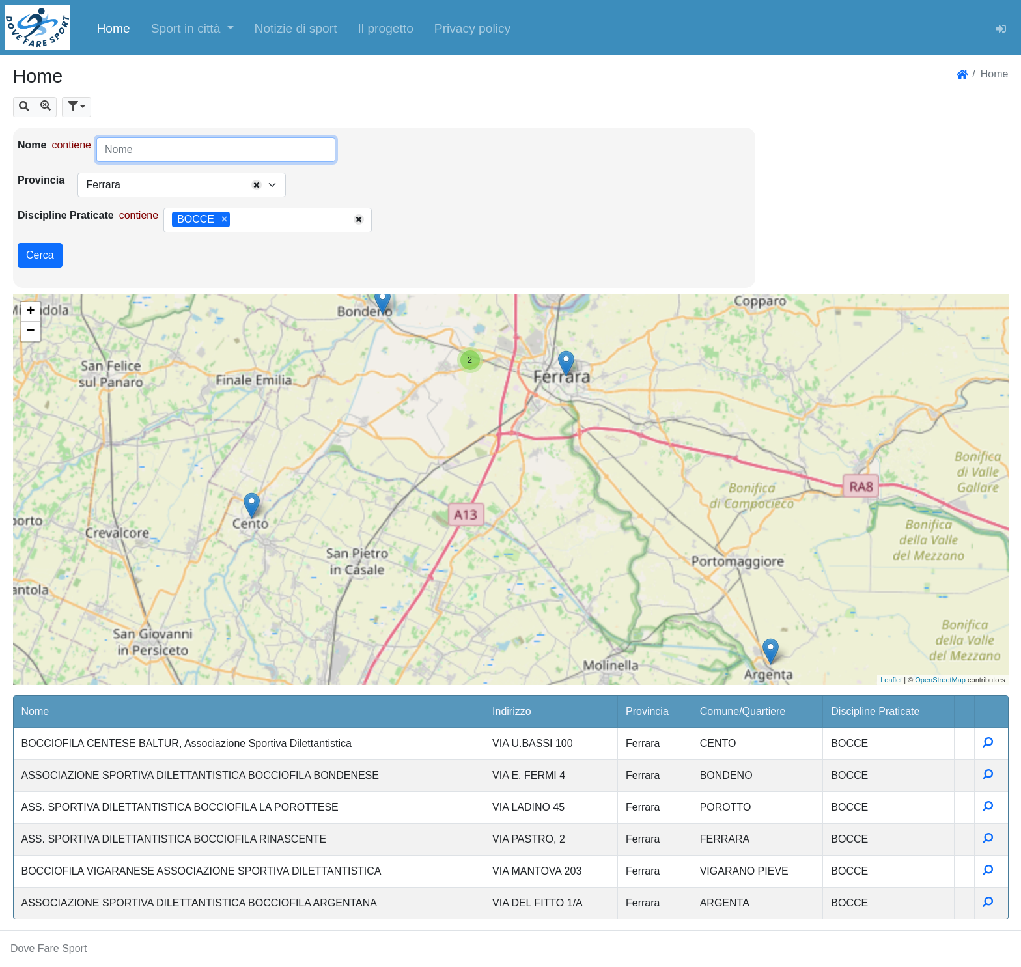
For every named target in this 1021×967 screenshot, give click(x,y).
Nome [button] (35, 711)
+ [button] (30, 312)
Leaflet (891, 680)
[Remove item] (224, 219)
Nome (32, 144)
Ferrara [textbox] (103, 184)
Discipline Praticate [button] (875, 711)
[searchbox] (238, 220)
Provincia (41, 180)
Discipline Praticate (66, 215)
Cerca (40, 254)
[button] (192, 27)
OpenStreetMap (940, 680)
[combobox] (181, 185)
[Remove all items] (256, 185)
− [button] (30, 331)
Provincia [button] (647, 711)
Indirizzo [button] (511, 711)
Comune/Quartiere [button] (743, 711)
